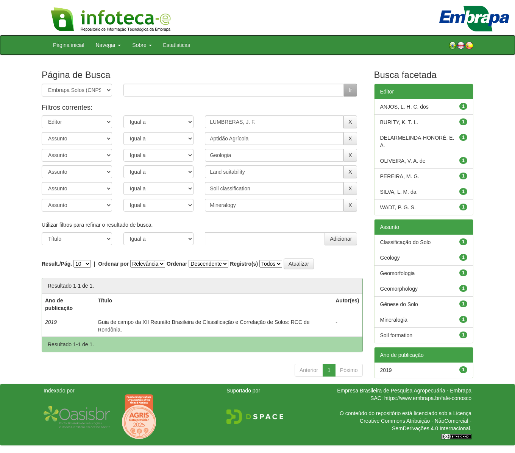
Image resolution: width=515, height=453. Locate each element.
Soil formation (396, 335)
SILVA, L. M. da (398, 192)
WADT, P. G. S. (398, 207)
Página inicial (68, 45)
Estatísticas (176, 45)
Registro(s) (244, 264)
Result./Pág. (57, 264)
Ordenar (177, 264)
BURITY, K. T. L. (399, 122)
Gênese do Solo (399, 304)
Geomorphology (399, 289)
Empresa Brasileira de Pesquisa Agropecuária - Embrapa (404, 391)
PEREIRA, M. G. (399, 176)
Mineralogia (393, 320)
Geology (390, 258)
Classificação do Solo (405, 242)
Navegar (108, 45)
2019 (386, 370)
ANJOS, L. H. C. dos (404, 107)
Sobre (141, 45)
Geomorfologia (397, 273)
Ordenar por (113, 264)
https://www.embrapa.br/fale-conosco (427, 398)
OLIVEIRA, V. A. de (403, 161)
